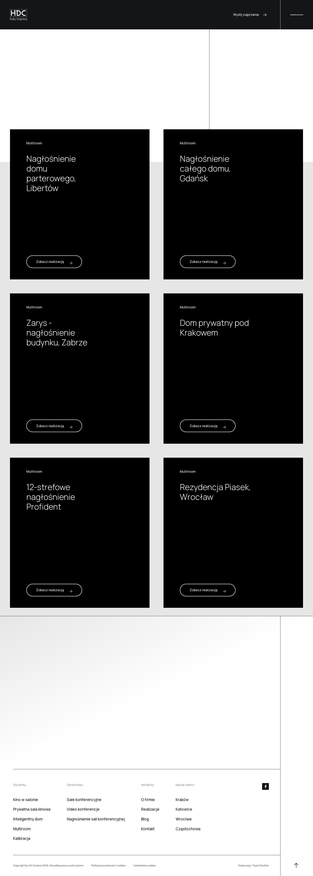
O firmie (148, 799)
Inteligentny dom (28, 819)
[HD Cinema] (18, 14)
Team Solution (260, 865)
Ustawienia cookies (144, 865)
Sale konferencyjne (84, 799)
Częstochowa (188, 828)
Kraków (182, 799)
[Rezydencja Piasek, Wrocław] (233, 533)
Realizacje (150, 809)
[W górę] (296, 866)
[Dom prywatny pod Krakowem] (233, 368)
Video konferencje (83, 809)
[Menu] (296, 15)
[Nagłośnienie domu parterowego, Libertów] (80, 204)
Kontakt (148, 828)
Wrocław (184, 819)
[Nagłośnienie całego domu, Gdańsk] (233, 204)
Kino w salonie (25, 799)
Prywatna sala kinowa (32, 809)
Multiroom (22, 828)
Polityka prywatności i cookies (108, 865)
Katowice (184, 809)
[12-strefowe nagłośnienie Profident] (80, 533)
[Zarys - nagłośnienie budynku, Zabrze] (80, 368)
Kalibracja (21, 838)
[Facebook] (265, 786)
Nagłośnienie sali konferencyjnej (96, 819)
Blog (145, 819)
